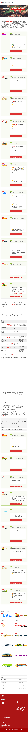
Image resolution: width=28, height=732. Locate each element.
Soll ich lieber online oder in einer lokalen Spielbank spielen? (12, 429)
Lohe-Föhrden (11, 682)
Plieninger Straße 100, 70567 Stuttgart (10, 350)
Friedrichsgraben (14, 687)
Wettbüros (18, 702)
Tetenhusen (12, 685)
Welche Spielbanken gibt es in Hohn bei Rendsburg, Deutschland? (13, 419)
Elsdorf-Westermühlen (11, 679)
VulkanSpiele (15, 80)
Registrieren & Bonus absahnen (15, 50)
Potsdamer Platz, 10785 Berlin (9, 334)
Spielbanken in (3, 693)
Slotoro (14, 37)
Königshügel (14, 677)
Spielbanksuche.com (9, 21)
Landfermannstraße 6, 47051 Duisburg (10, 344)
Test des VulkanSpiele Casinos (20, 87)
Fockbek (11, 688)
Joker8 (14, 167)
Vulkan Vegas (15, 124)
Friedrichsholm (14, 680)
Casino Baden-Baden (22, 307)
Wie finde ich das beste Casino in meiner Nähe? (9, 423)
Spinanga (13, 146)
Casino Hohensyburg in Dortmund (6, 308)
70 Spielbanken (12, 304)
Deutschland (7, 693)
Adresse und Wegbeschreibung (9, 321)
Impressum (17, 730)
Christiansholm (14, 690)
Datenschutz (13, 730)
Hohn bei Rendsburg (19, 34)
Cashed (14, 101)
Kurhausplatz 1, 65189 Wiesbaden (9, 347)
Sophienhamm (12, 676)
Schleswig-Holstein (11, 693)
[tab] (14, 419)
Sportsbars (18, 697)
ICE (13, 195)
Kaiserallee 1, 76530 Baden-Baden (10, 337)
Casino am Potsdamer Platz (19, 308)
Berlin (25, 308)
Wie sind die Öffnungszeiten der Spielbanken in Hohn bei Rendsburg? (13, 421)
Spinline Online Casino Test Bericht (19, 293)
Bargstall (12, 684)
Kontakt (4, 415)
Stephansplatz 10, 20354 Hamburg (9, 340)
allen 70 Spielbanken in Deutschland (18, 354)
